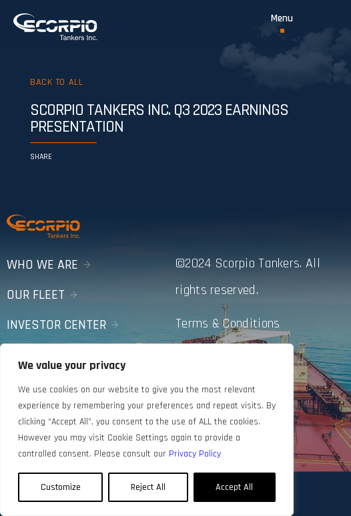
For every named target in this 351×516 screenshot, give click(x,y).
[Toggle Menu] (282, 23)
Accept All (234, 487)
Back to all (56, 82)
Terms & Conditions (228, 323)
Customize (61, 487)
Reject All (148, 487)
